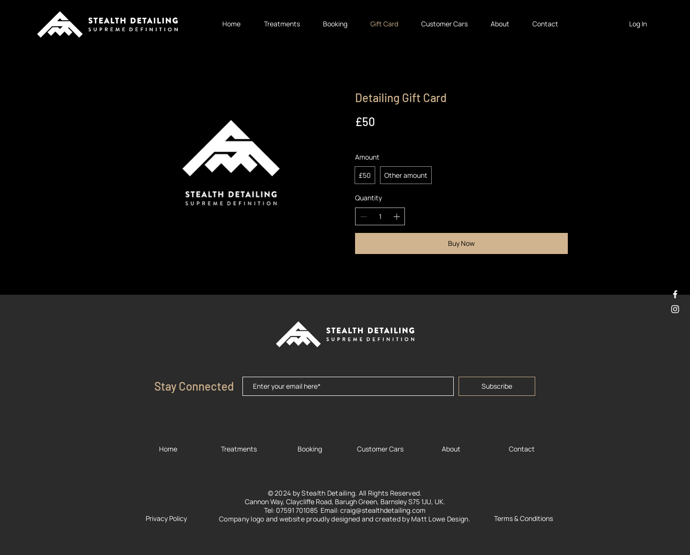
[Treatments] (238, 449)
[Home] (168, 449)
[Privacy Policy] (166, 518)
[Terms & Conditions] (523, 518)
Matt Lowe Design (439, 518)
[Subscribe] (497, 386)
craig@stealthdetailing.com (383, 510)
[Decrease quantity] (363, 216)
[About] (450, 449)
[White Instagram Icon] (675, 309)
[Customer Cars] (380, 449)
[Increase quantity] (396, 216)
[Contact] (521, 449)
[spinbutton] (379, 216)
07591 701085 (298, 510)
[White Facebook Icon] (675, 294)
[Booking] (309, 449)
